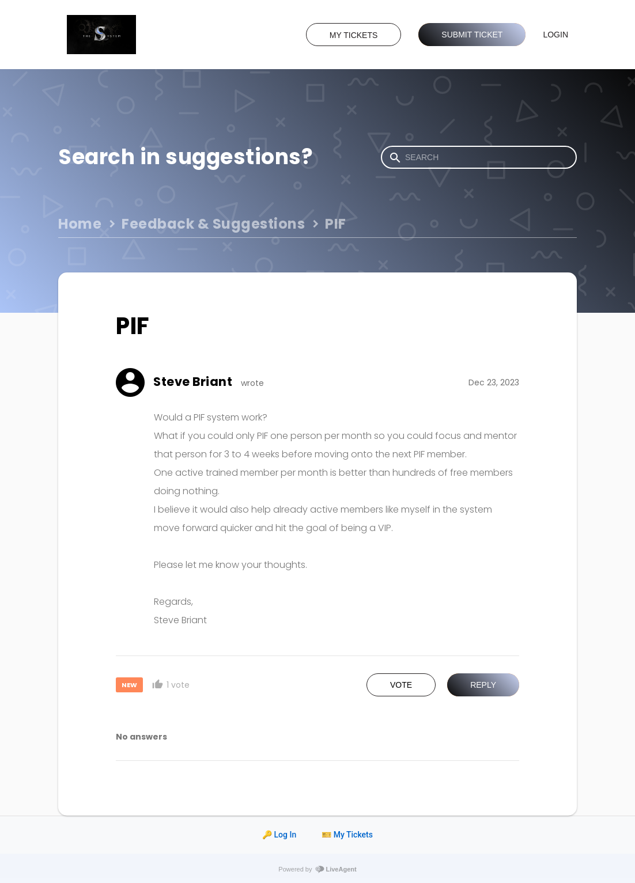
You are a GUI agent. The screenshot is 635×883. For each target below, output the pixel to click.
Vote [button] (401, 684)
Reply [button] (483, 684)
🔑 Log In (279, 834)
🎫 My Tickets (347, 834)
